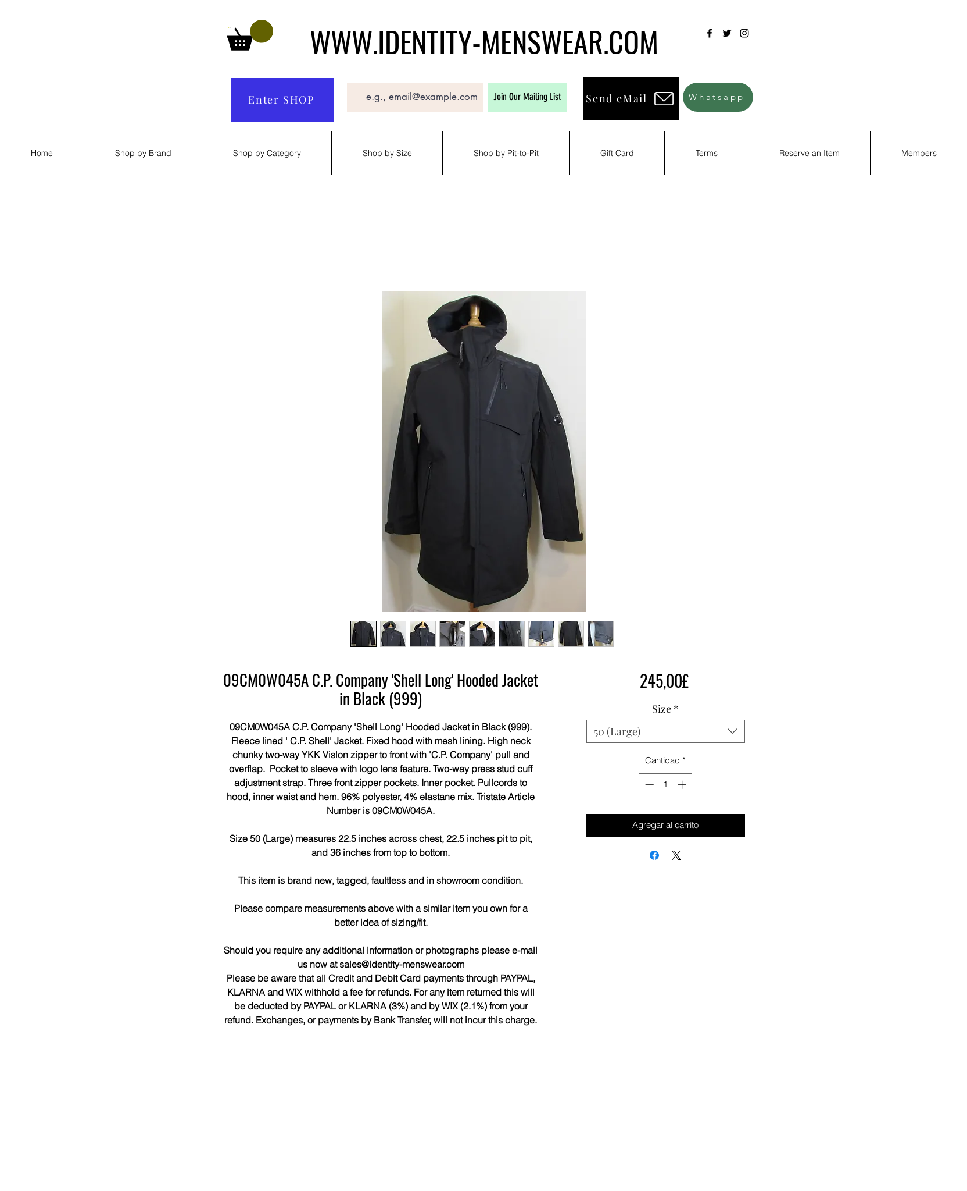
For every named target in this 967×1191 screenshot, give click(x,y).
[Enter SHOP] (282, 100)
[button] (250, 35)
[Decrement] (648, 784)
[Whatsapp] (718, 97)
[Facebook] (709, 33)
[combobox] (665, 731)
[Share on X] (676, 855)
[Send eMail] (631, 98)
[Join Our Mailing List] (527, 97)
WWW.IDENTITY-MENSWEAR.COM (484, 40)
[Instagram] (744, 33)
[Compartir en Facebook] (654, 855)
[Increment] (683, 784)
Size (665, 708)
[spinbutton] (665, 784)
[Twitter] (727, 33)
